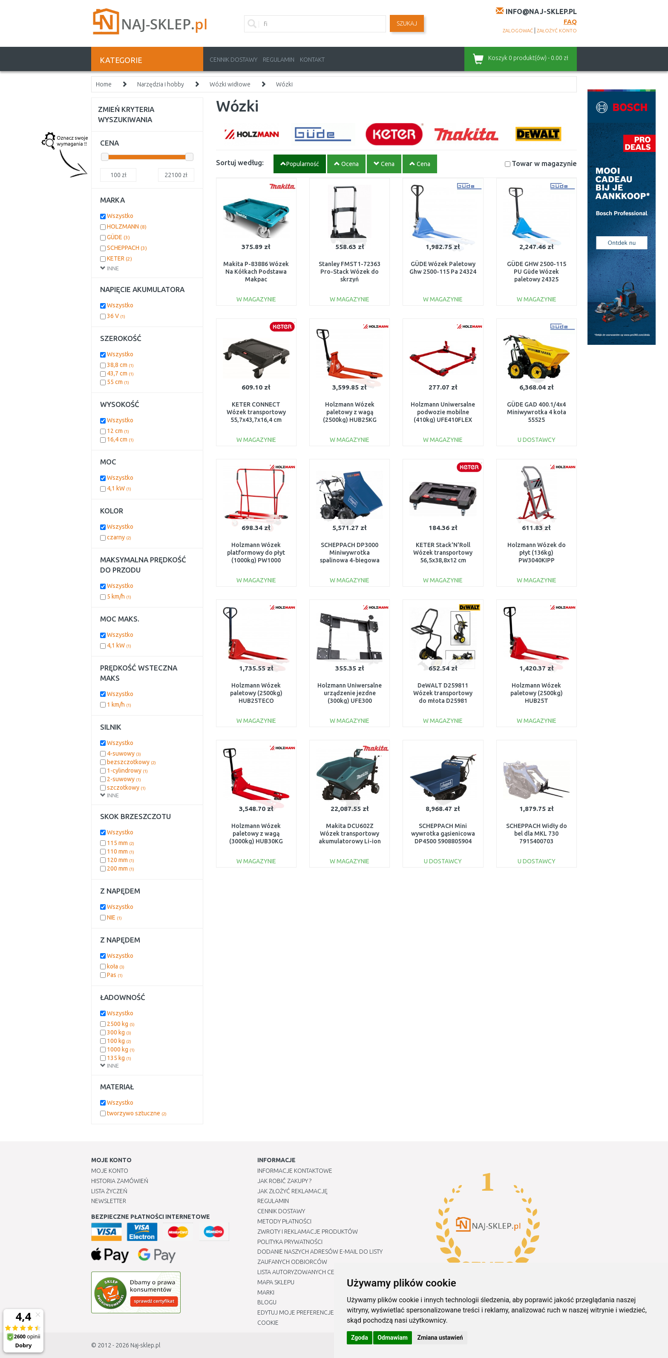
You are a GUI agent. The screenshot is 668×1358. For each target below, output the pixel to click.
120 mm (120, 860)
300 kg (119, 1032)
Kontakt (312, 59)
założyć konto (557, 30)
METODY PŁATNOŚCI (284, 1221)
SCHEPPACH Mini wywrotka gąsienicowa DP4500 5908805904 (443, 833)
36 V (116, 315)
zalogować (518, 30)
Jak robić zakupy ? (284, 1181)
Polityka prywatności (289, 1241)
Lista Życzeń (109, 1191)
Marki (265, 1292)
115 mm (120, 842)
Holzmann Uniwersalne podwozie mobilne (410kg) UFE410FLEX (443, 412)
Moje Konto (109, 1170)
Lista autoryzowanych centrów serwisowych (327, 1272)
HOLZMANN (127, 226)
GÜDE (118, 237)
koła (115, 966)
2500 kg (121, 1023)
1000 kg (121, 1049)
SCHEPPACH (127, 247)
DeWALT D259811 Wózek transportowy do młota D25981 (442, 693)
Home (104, 84)
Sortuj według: (240, 162)
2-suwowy (124, 779)
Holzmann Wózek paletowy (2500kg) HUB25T (536, 693)
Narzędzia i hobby (160, 84)
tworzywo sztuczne (137, 1113)
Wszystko (120, 215)
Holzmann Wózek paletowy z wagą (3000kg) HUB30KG (256, 833)
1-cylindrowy (127, 770)
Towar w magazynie (544, 163)
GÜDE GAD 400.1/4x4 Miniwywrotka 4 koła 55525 (536, 412)
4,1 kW (119, 488)
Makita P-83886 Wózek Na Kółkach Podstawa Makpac (256, 272)
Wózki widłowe (230, 84)
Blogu (266, 1302)
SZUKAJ (407, 23)
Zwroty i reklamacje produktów (307, 1231)
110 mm (120, 851)
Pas (115, 974)
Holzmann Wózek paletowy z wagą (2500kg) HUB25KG (350, 412)
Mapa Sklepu (275, 1282)
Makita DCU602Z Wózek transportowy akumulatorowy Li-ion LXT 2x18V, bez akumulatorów (350, 841)
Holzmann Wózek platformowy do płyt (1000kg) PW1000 (256, 552)
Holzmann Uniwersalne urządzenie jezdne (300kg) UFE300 (349, 693)
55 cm (118, 381)
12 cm (118, 430)
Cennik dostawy (233, 59)
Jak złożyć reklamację (292, 1191)
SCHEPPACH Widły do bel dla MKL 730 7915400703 (536, 833)
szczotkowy (126, 787)
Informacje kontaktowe (294, 1170)
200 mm (120, 868)
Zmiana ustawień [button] (440, 1337)
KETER (119, 258)
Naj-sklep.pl (145, 1345)
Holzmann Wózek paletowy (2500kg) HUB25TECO (256, 693)
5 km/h (119, 596)
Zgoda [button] (359, 1337)
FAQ (570, 21)
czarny (119, 537)
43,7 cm (120, 373)
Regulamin (278, 59)
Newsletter (108, 1201)
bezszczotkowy (131, 762)
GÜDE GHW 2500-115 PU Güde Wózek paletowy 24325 (536, 272)
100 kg (119, 1040)
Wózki (284, 84)
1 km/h (119, 704)
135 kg (119, 1057)
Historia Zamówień (119, 1181)
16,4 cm (120, 439)
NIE (114, 917)
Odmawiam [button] (392, 1337)
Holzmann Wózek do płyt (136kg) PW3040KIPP (536, 552)
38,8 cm (120, 364)
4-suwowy (124, 753)
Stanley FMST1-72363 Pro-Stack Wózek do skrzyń (349, 272)
